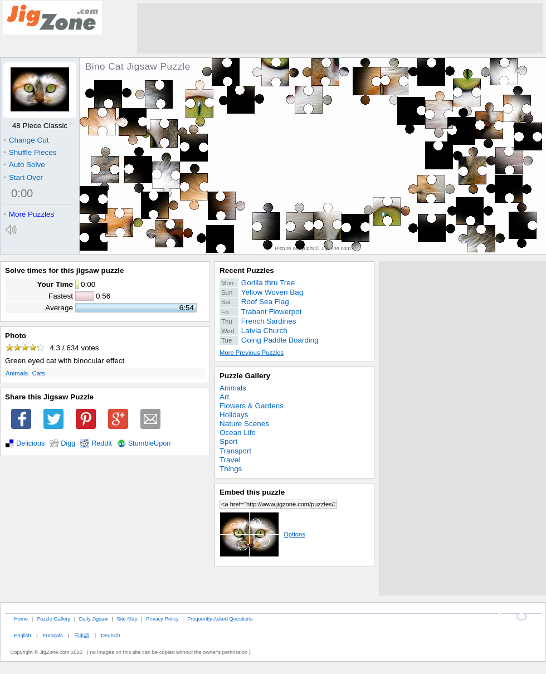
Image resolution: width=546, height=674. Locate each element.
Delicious (30, 443)
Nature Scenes (244, 423)
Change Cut (25, 140)
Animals (17, 373)
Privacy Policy (162, 619)
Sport (228, 441)
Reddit (101, 443)
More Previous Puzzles (252, 352)
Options (262, 534)
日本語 (81, 635)
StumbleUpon (149, 443)
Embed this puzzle (252, 492)
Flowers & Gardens (252, 406)
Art (224, 397)
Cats (38, 373)
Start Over (23, 177)
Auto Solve (24, 164)
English (22, 635)
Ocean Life (238, 432)
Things (231, 469)
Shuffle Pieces (29, 152)
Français (53, 635)
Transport (235, 451)
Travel (230, 460)
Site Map (127, 619)
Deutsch (110, 635)
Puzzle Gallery (245, 376)
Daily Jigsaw (93, 619)
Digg (68, 443)
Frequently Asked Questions (219, 619)
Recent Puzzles (247, 270)
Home (21, 619)
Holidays (234, 415)
